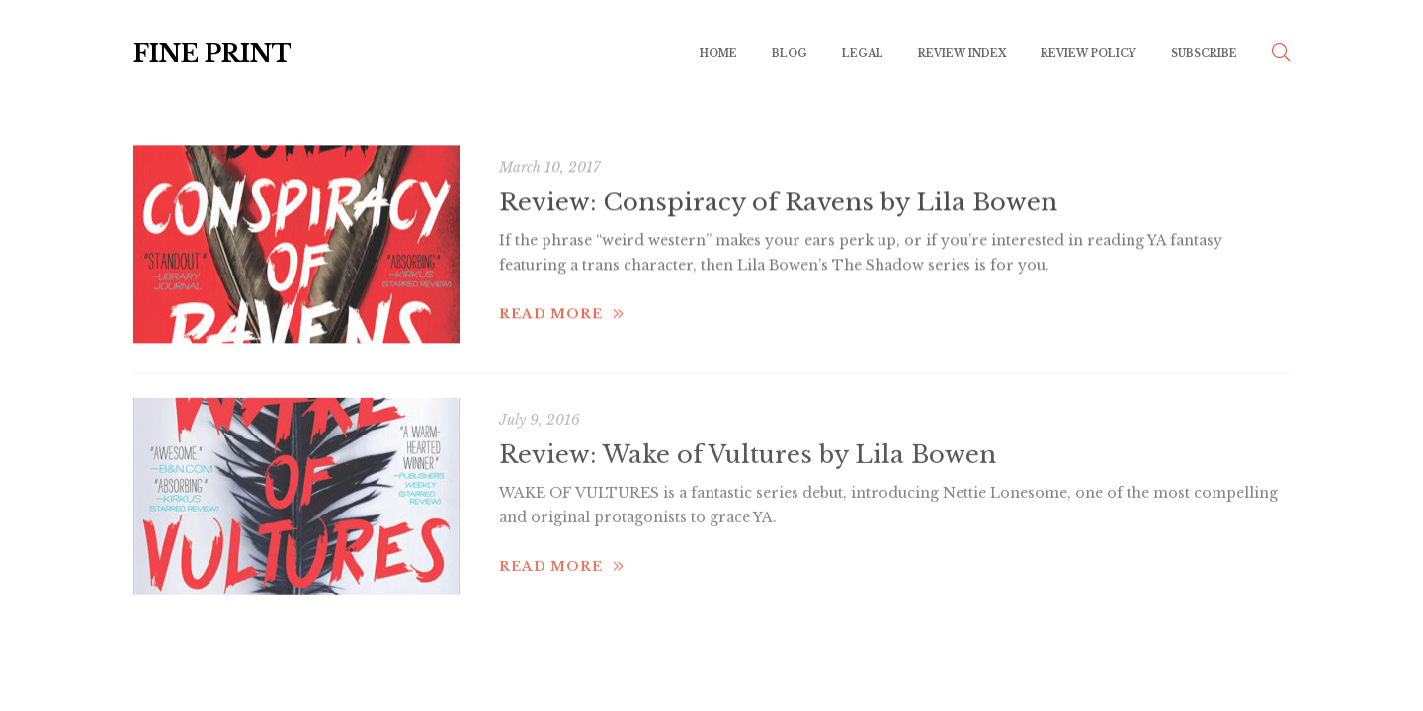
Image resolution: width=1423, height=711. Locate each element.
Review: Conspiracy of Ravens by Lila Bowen (778, 192)
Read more (562, 302)
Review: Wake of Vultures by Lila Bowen (747, 441)
